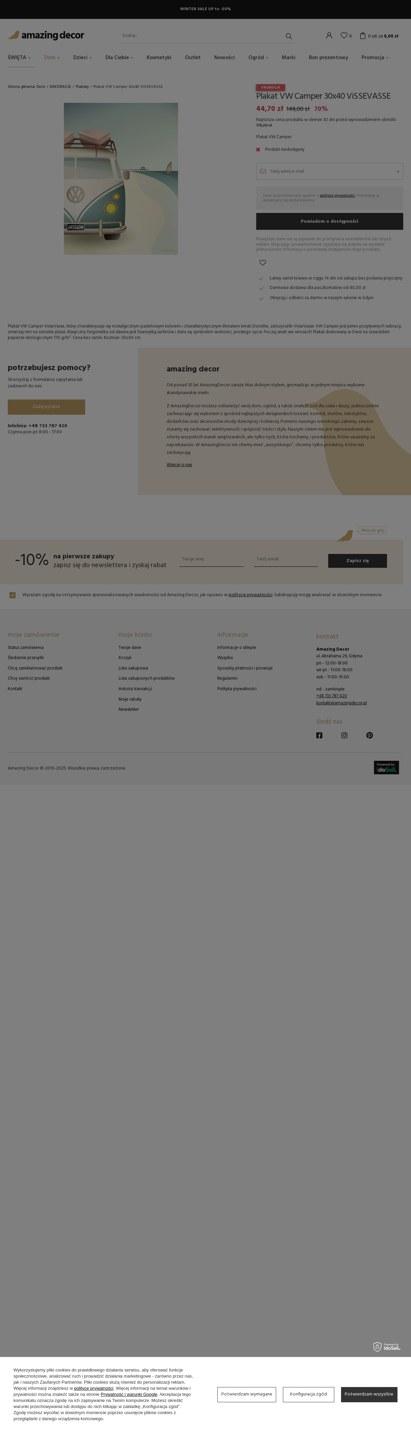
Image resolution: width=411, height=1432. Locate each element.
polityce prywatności (93, 1388)
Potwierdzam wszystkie (369, 1394)
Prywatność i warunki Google (129, 1394)
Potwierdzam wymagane (246, 1394)
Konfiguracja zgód (308, 1394)
